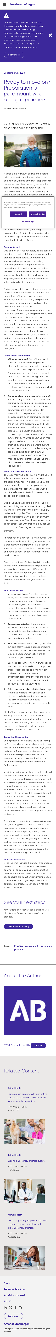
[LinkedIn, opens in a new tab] (5, 1307)
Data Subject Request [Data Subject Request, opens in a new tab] (14, 1295)
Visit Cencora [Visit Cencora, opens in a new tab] (14, 55)
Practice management (26, 946)
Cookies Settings (27, 221)
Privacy (7, 1283)
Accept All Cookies (38, 214)
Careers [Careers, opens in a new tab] (8, 1301)
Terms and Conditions (14, 1289)
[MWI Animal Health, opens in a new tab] (17, 1045)
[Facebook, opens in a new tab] (15, 1307)
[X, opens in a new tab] (10, 1307)
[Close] (51, 199)
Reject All (18, 214)
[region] (28, 212)
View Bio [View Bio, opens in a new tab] (38, 1045)
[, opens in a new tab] (28, 1012)
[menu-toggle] (4, 4)
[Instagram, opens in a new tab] (20, 1307)
